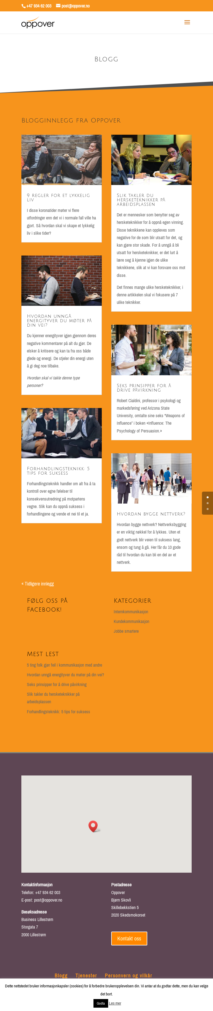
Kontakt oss (129, 938)
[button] (94, 826)
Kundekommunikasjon (131, 621)
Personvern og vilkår (128, 976)
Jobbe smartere (126, 631)
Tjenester (86, 976)
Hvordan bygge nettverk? (151, 514)
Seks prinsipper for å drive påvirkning (144, 388)
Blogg (61, 976)
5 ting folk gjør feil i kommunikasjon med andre (64, 664)
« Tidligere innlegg (37, 584)
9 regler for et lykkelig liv (58, 197)
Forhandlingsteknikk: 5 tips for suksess (58, 471)
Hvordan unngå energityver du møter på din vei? (59, 321)
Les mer (115, 1003)
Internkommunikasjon (131, 611)
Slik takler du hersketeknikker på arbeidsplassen (141, 200)
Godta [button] (101, 1003)
